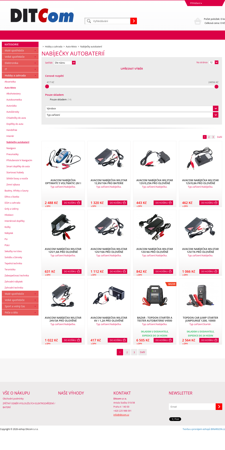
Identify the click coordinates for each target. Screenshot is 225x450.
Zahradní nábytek (14, 338)
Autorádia (11, 162)
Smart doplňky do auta (18, 222)
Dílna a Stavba (12, 253)
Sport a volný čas (15, 362)
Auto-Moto (10, 144)
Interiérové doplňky (15, 277)
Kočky (8, 283)
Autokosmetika (14, 156)
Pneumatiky (12, 210)
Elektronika (11, 119)
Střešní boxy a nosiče (17, 234)
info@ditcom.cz (121, 431)
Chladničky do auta (16, 174)
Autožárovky (12, 168)
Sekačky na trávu (13, 307)
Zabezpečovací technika (17, 332)
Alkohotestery (13, 150)
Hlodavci (9, 271)
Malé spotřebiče (14, 107)
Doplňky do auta (14, 180)
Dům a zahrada (12, 259)
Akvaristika (10, 138)
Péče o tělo (11, 369)
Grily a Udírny (12, 265)
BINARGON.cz (218, 446)
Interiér (10, 192)
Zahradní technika (14, 344)
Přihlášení (195, 3)
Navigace (11, 204)
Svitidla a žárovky (13, 313)
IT (6, 125)
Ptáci (7, 301)
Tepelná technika (13, 319)
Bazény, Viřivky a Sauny (16, 247)
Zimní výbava (13, 241)
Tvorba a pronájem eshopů (196, 446)
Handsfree (11, 186)
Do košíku (70, 146)
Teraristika (10, 325)
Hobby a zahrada (15, 132)
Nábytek (9, 289)
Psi (6, 295)
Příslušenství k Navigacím (19, 216)
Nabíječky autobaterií (17, 198)
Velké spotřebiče (15, 113)
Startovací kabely (15, 228)
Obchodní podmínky (13, 415)
